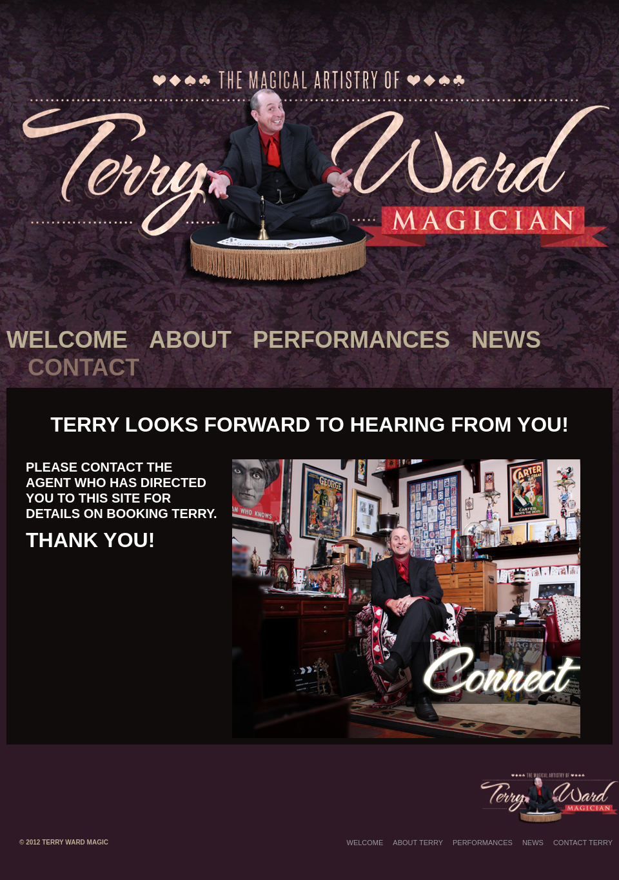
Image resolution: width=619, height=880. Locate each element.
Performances (351, 339)
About (190, 339)
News (506, 339)
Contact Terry (583, 842)
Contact (83, 367)
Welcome (67, 339)
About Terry (418, 842)
